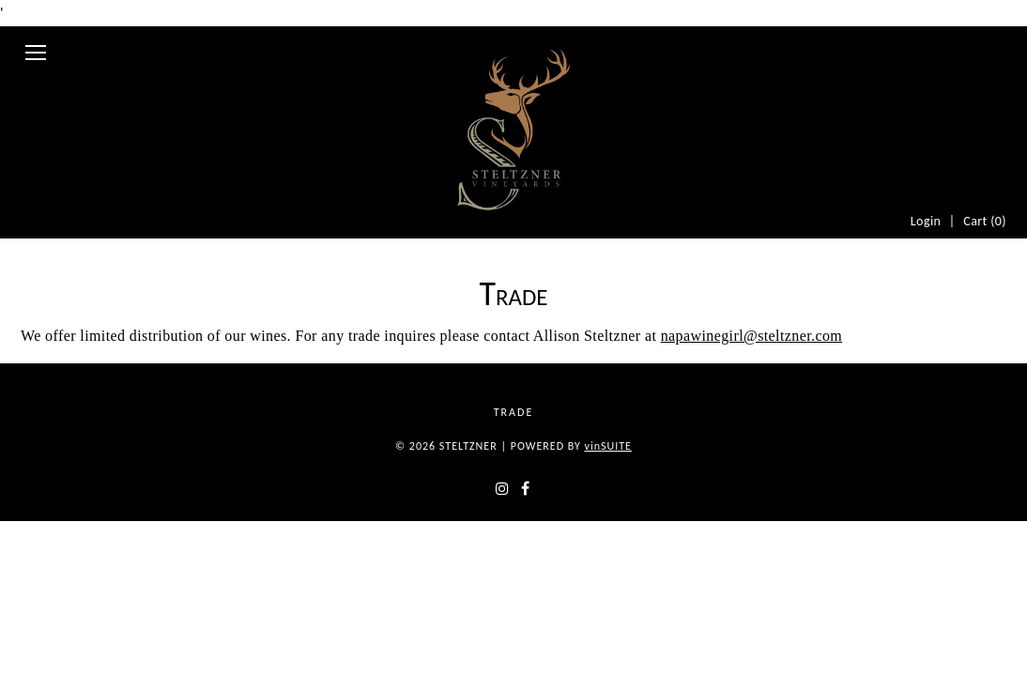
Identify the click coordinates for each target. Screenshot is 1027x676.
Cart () (982, 47)
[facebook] (534, 561)
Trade (518, 475)
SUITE (607, 510)
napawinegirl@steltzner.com (752, 359)
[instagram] (492, 561)
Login (916, 47)
